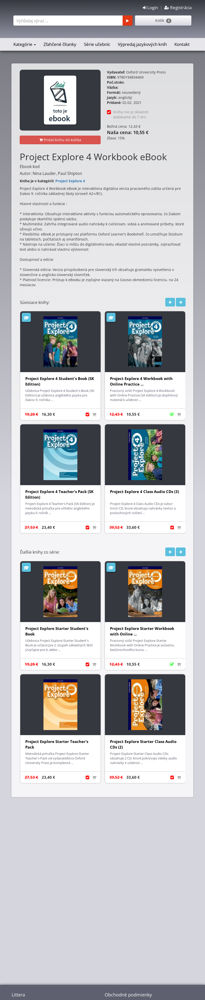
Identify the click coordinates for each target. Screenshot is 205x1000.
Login (150, 7)
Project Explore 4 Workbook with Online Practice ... (141, 381)
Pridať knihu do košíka (60, 139)
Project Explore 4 (70, 180)
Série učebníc (97, 44)
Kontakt (182, 44)
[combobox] (72, 20)
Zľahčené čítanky (59, 44)
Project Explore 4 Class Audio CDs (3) (144, 491)
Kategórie (24, 44)
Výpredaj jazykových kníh (142, 44)
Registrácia (178, 7)
